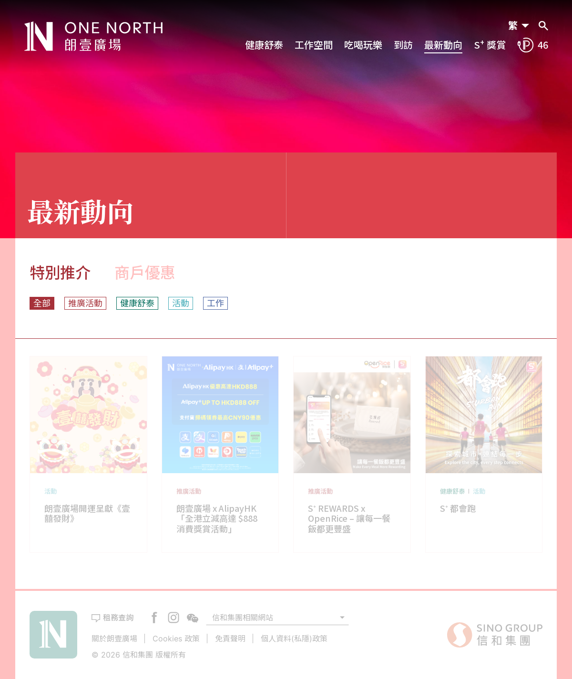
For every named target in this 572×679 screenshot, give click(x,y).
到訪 (403, 44)
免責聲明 (230, 638)
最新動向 (443, 44)
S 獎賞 (490, 44)
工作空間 (314, 44)
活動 (180, 303)
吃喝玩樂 (363, 44)
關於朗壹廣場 (114, 638)
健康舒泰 (264, 44)
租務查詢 (118, 617)
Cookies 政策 (176, 638)
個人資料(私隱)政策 (294, 638)
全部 (42, 303)
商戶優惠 (144, 272)
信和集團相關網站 (242, 617)
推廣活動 (85, 303)
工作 (215, 303)
